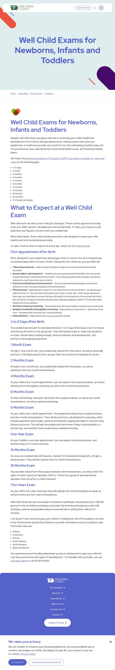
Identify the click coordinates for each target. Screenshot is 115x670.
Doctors (56, 593)
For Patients (56, 587)
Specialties (56, 598)
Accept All (16, 662)
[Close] (111, 642)
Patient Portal (56, 622)
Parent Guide (83, 245)
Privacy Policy (28, 654)
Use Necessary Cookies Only (45, 662)
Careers (56, 614)
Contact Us (56, 609)
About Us (56, 603)
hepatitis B (53, 315)
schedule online (19, 560)
